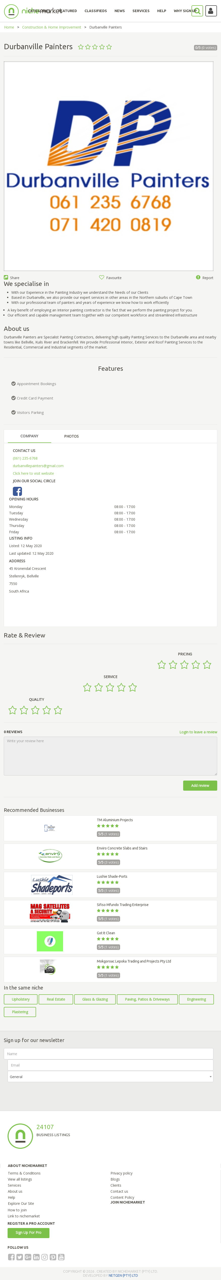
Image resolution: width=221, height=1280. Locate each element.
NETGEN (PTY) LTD (123, 1275)
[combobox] (110, 1076)
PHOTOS (71, 436)
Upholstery (21, 999)
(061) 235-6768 (25, 458)
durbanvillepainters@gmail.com (38, 465)
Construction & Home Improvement (51, 27)
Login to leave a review (198, 732)
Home (9, 27)
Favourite (110, 277)
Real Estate (56, 999)
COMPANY (29, 436)
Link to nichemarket (24, 1216)
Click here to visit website (33, 473)
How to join (17, 1210)
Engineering (196, 999)
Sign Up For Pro (28, 1232)
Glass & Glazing (95, 999)
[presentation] (46, 1092)
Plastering (20, 1011)
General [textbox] (16, 1076)
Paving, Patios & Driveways (147, 999)
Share (11, 277)
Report (204, 277)
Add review (200, 785)
